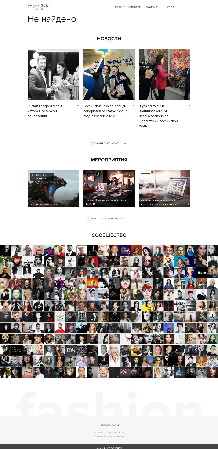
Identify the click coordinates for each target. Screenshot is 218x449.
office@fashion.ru (109, 422)
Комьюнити (134, 6)
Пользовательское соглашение (109, 433)
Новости (120, 6)
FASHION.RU (116, 445)
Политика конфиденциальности (109, 429)
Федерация (151, 6)
